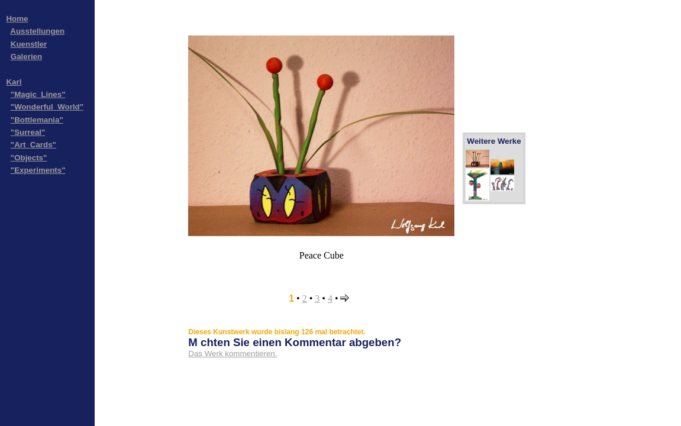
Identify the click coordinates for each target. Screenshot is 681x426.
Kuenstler (29, 44)
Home (17, 18)
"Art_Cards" (33, 144)
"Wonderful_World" (47, 106)
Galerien (26, 56)
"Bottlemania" (37, 119)
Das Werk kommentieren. (232, 353)
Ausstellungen (37, 31)
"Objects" (29, 157)
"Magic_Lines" (38, 94)
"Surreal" (28, 132)
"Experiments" (38, 170)
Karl (13, 82)
